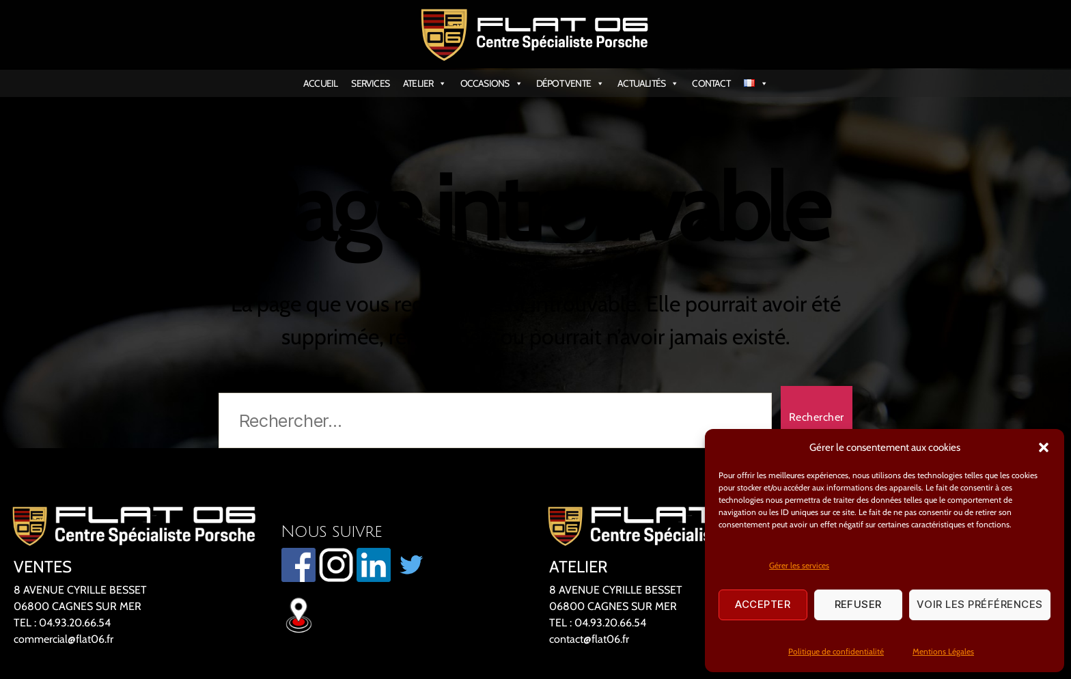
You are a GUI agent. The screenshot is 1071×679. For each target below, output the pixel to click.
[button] (1044, 447)
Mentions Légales (943, 651)
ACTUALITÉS (647, 83)
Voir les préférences (980, 604)
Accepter (762, 604)
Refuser (858, 604)
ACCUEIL (320, 83)
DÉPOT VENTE (570, 83)
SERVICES (370, 83)
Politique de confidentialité (836, 651)
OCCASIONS (491, 83)
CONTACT (710, 83)
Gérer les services (799, 565)
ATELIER (425, 83)
